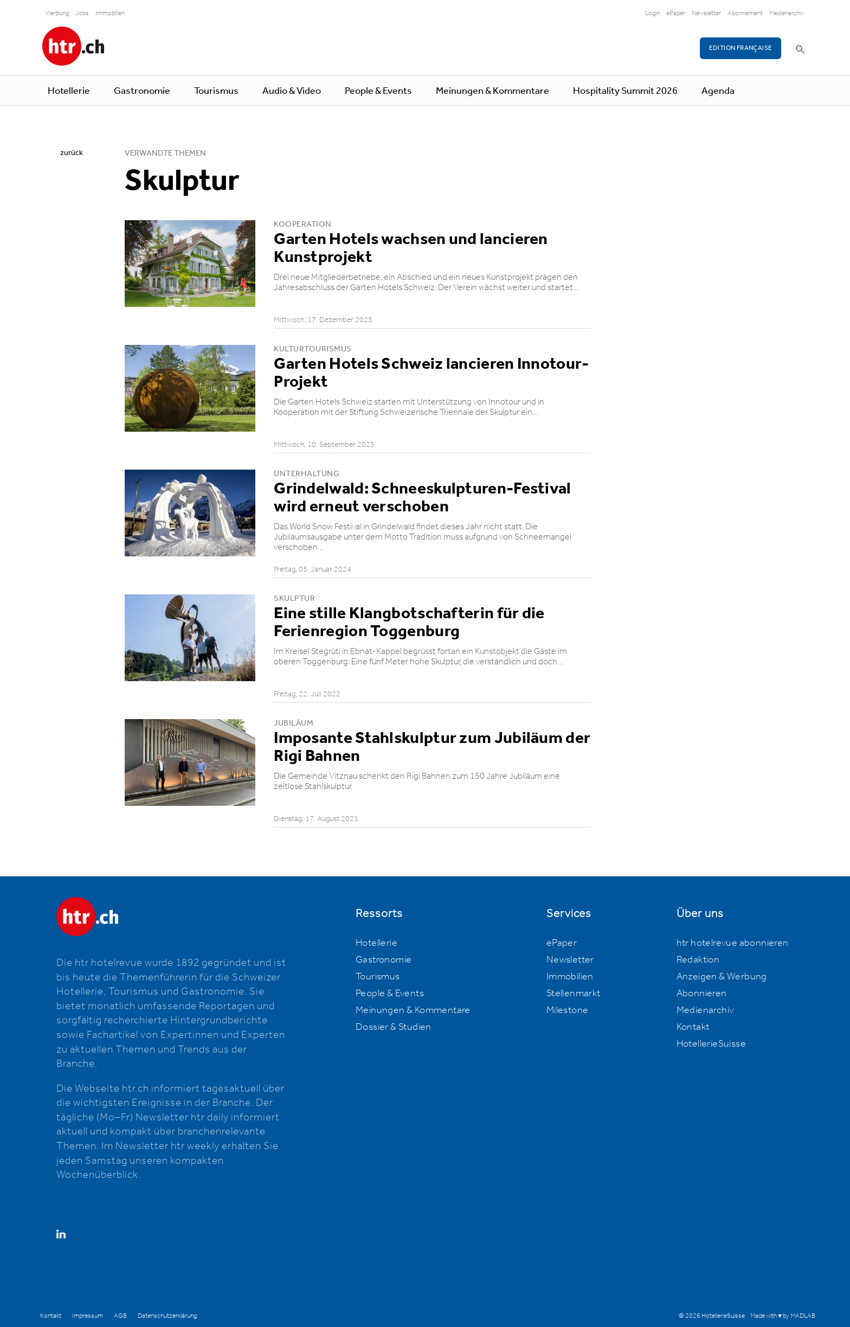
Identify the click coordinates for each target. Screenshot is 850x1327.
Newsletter (706, 13)
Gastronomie (142, 91)
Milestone (567, 1010)
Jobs (82, 13)
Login (652, 13)
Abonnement (745, 13)
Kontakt (693, 1027)
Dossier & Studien (394, 1027)
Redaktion (698, 959)
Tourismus (216, 91)
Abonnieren (702, 993)
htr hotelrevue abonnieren (733, 943)
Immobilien (110, 13)
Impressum (87, 1316)
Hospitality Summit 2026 (625, 91)
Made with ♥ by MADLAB (782, 1316)
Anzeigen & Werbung (722, 976)
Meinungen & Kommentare (492, 91)
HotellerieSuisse (711, 1044)
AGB (120, 1316)
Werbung (57, 13)
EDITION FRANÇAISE (740, 48)
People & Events (378, 91)
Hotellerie (69, 91)
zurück (71, 153)
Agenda (718, 91)
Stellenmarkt (573, 993)
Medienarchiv (786, 13)
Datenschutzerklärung (167, 1316)
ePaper (675, 13)
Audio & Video (291, 91)
